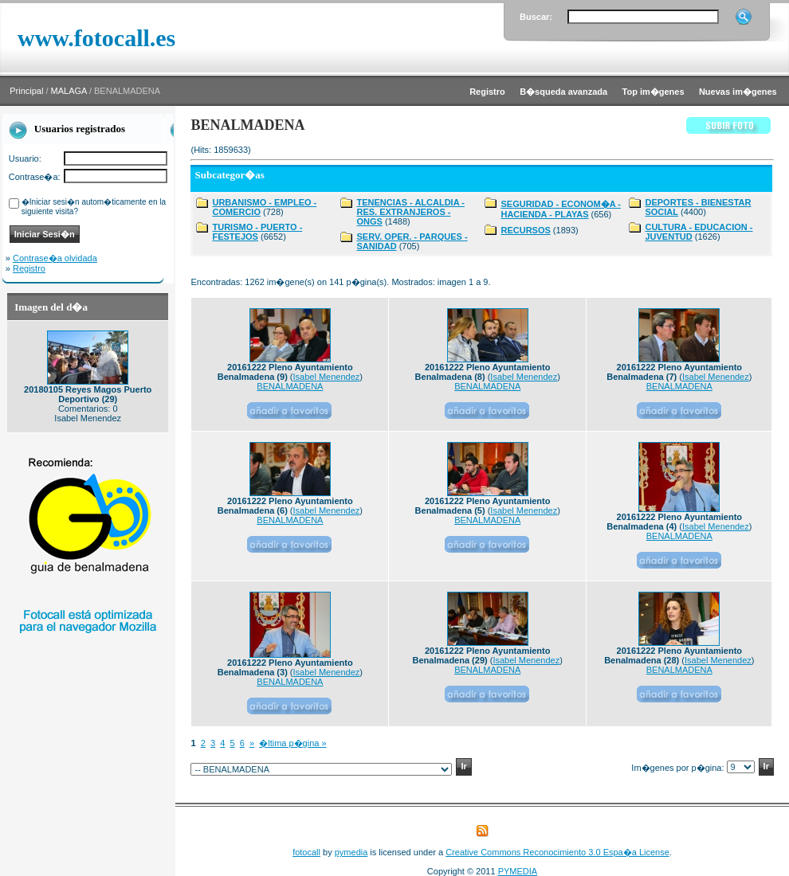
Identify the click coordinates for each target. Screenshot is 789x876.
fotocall (306, 852)
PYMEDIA (518, 871)
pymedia (351, 852)
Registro (29, 268)
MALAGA (69, 91)
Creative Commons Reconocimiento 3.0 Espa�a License (557, 852)
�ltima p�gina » (292, 743)
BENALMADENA (290, 386)
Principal (26, 91)
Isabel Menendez (326, 376)
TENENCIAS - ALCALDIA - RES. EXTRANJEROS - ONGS (410, 211)
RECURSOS (525, 230)
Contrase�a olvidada (55, 258)
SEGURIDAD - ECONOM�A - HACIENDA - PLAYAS (560, 209)
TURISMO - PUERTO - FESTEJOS (257, 231)
